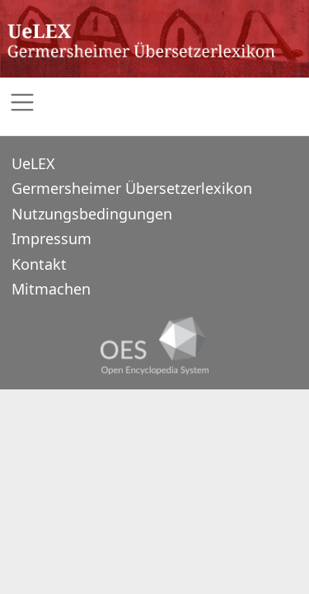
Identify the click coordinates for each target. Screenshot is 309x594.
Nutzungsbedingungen (92, 214)
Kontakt (39, 264)
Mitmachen (51, 289)
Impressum (51, 238)
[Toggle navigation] (154, 102)
